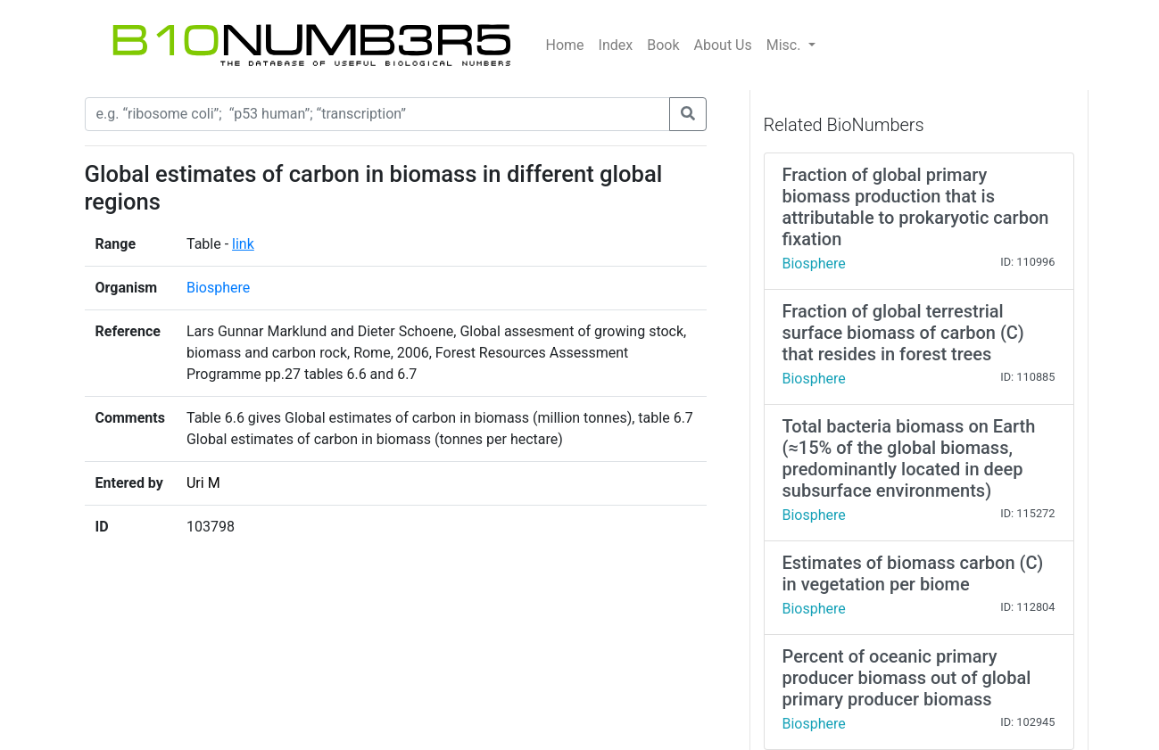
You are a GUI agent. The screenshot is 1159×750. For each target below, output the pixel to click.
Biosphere (218, 287)
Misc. (785, 45)
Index (616, 45)
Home (565, 45)
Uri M (203, 482)
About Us (723, 45)
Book (663, 45)
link (243, 243)
